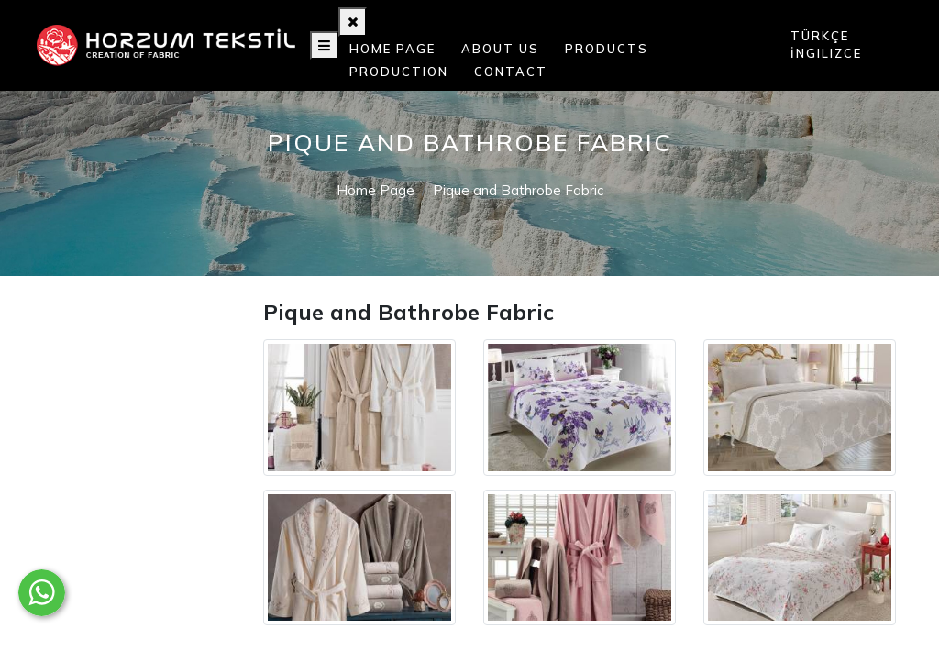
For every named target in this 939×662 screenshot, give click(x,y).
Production (398, 71)
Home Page (392, 48)
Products (606, 48)
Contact (510, 71)
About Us (500, 48)
